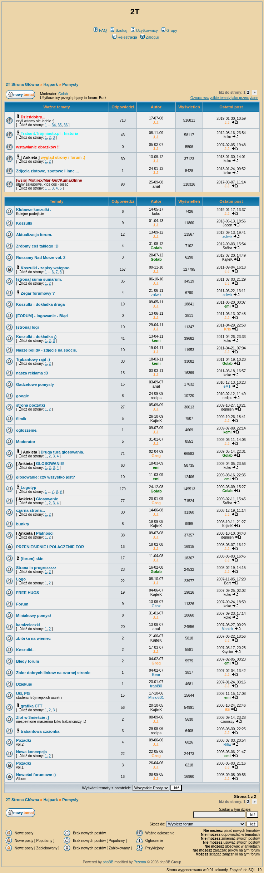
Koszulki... (25, 650)
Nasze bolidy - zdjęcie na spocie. (46, 350)
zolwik (227, 237)
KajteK (227, 259)
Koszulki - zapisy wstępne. (45, 268)
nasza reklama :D (32, 373)
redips (156, 398)
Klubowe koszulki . (33, 209)
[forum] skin (32, 558)
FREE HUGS (27, 592)
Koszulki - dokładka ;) (36, 336)
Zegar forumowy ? (38, 293)
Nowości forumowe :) (36, 775)
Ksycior (227, 652)
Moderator (25, 442)
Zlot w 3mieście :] (32, 717)
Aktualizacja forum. (34, 234)
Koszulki (24, 223)
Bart (227, 583)
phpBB (108, 862)
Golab (63, 94)
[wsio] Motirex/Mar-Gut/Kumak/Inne (49, 180)
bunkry (22, 524)
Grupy (169, 30)
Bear (156, 674)
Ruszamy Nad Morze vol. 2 (40, 257)
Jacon (227, 225)
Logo (21, 579)
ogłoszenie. (27, 430)
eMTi (227, 386)
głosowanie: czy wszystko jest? (45, 477)
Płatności (45, 533)
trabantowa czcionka (40, 731)
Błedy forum (27, 661)
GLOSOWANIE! (50, 463)
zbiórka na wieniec (33, 638)
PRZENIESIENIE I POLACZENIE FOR (50, 547)
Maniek (227, 629)
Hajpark (51, 84)
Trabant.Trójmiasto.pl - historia (49, 133)
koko (227, 137)
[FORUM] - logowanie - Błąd (42, 316)
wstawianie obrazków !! (38, 147)
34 (54, 125)
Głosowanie (47, 499)
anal (156, 186)
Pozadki (23, 740)
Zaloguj (149, 37)
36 (66, 125)
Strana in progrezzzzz (36, 567)
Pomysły (70, 84)
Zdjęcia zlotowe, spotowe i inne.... (47, 171)
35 (60, 125)
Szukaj (118, 30)
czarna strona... (30, 510)
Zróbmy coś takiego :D (37, 246)
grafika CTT (32, 706)
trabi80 (156, 686)
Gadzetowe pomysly (35, 384)
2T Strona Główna (22, 84)
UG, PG (23, 693)
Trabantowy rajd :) (33, 359)
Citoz (156, 606)
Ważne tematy (56, 107)
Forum (22, 604)
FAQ (100, 30)
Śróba (227, 248)
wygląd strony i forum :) (63, 157)
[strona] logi (27, 327)
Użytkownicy (144, 30)
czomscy (227, 722)
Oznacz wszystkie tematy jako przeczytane (224, 98)
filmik (21, 419)
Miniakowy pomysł (33, 615)
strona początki (30, 405)
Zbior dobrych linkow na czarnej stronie (53, 673)
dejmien (227, 409)
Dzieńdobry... (33, 117)
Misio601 (156, 697)
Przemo (140, 862)
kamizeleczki (28, 625)
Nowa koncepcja (31, 752)
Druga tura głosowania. (62, 452)
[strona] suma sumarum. (39, 279)
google (22, 396)
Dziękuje (24, 684)
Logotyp (28, 487)
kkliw (227, 744)
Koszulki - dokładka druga (40, 304)
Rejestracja (124, 37)
